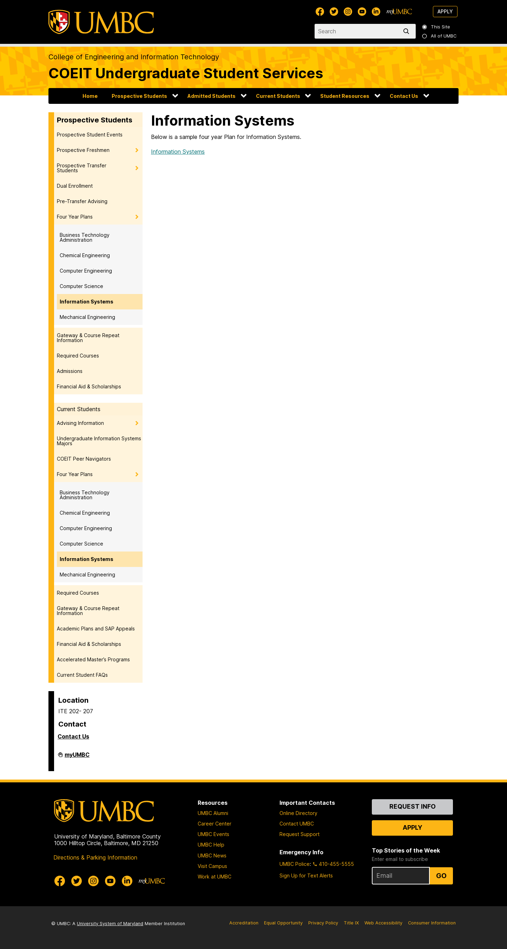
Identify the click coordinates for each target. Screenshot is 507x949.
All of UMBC (439, 36)
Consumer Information (432, 922)
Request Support (299, 834)
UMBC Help (211, 845)
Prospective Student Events (90, 135)
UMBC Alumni (213, 813)
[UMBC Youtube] (362, 11)
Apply (445, 11)
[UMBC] (101, 22)
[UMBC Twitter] (334, 11)
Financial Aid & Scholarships (89, 386)
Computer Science (81, 286)
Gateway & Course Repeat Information (88, 337)
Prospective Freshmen (83, 150)
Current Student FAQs (82, 675)
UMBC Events (213, 834)
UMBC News (212, 855)
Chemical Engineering (85, 255)
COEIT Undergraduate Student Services (185, 73)
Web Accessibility (383, 922)
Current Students (278, 96)
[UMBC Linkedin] (376, 11)
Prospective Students (139, 96)
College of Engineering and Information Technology (133, 57)
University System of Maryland (110, 923)
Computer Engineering (86, 271)
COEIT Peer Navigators (84, 459)
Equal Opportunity (283, 922)
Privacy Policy (323, 922)
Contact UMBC (296, 824)
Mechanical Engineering (87, 317)
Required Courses (78, 356)
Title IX (351, 922)
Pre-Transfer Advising (82, 201)
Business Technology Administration (85, 237)
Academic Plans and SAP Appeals (96, 628)
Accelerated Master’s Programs (93, 659)
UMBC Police (294, 864)
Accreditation (243, 922)
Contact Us (404, 96)
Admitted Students (211, 96)
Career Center (214, 824)
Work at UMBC (214, 877)
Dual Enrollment (75, 186)
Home (90, 96)
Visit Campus (212, 866)
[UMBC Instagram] (348, 11)
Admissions (70, 371)
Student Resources (344, 96)
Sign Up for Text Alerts (306, 875)
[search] (407, 31)
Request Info (412, 806)
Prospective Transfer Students (81, 167)
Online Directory (298, 813)
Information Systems (86, 302)
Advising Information (80, 423)
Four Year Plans (75, 217)
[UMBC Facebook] (320, 11)
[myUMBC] (399, 11)
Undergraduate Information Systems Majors (99, 440)
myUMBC (77, 757)
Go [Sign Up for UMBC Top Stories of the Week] (441, 875)
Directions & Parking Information (95, 857)
